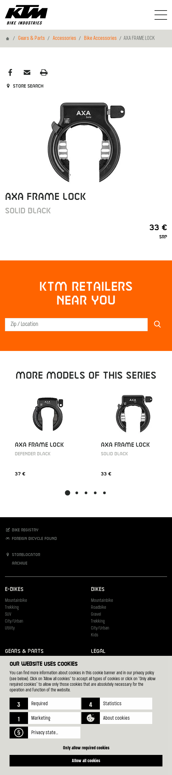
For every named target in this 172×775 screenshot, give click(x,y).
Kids (94, 635)
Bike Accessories (100, 38)
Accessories (64, 38)
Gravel (96, 614)
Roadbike (98, 607)
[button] (45, 703)
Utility (10, 628)
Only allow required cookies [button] (86, 747)
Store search (24, 86)
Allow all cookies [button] (86, 760)
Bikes (97, 589)
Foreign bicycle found (31, 538)
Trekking (12, 607)
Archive (16, 563)
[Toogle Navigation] (161, 15)
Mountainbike (16, 600)
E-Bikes (14, 589)
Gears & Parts (31, 38)
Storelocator (22, 554)
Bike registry (22, 530)
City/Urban (14, 621)
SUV (8, 614)
